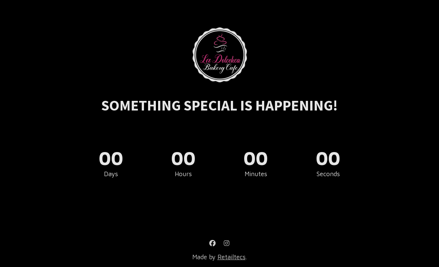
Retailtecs (231, 257)
